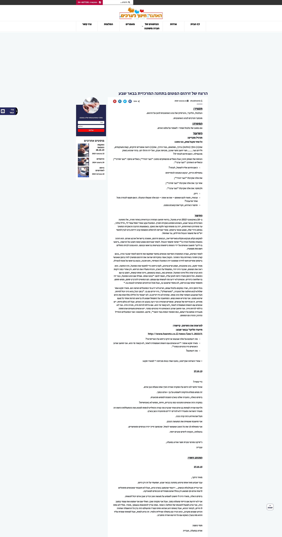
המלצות (108, 24)
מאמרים (130, 24)
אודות (173, 24)
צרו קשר (87, 24)
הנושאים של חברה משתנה (151, 26)
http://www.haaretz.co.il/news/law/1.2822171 (175, 334)
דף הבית (195, 24)
